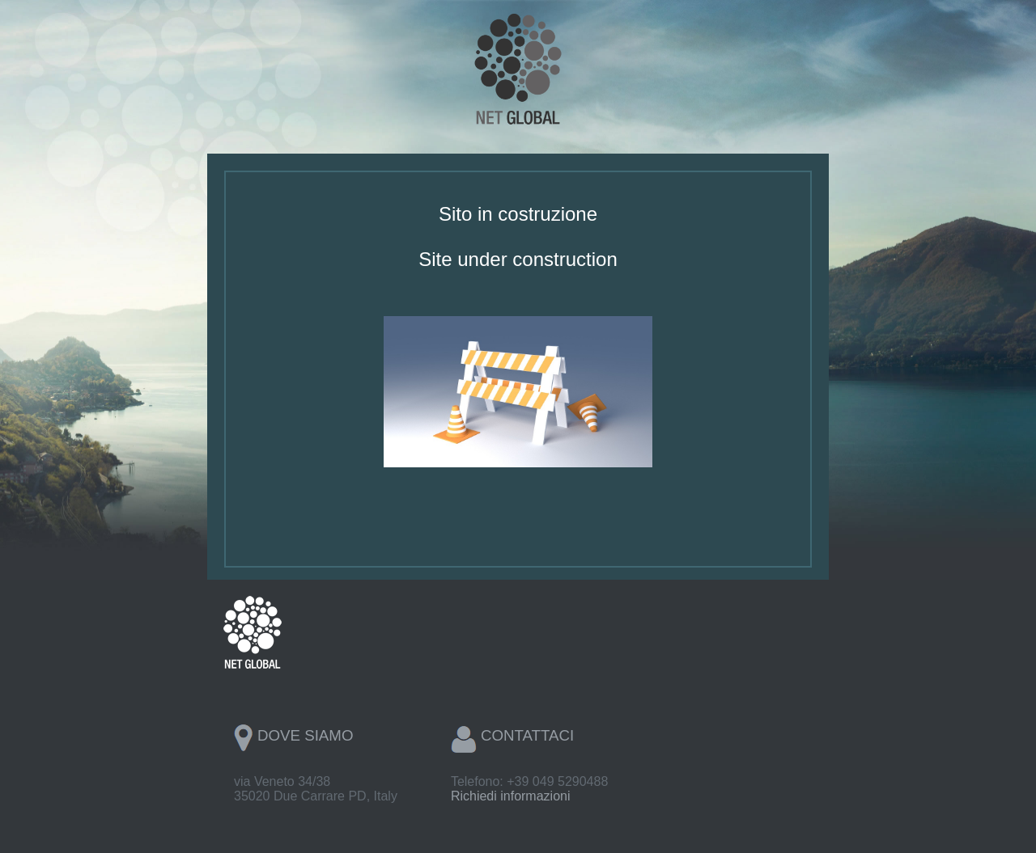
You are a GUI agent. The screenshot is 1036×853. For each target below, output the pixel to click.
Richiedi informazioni (511, 796)
